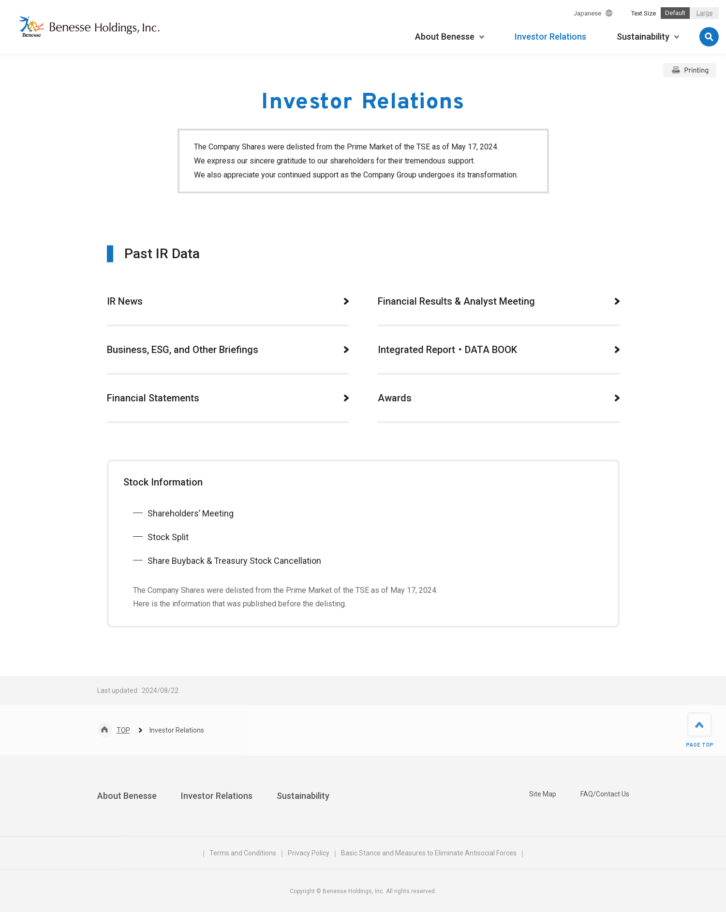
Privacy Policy (308, 853)
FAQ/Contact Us (604, 794)
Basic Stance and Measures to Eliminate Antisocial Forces (429, 853)
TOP (123, 730)
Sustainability (303, 796)
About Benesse (127, 796)
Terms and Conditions (242, 853)
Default (675, 12)
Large (704, 12)
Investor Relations (216, 796)
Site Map (542, 794)
